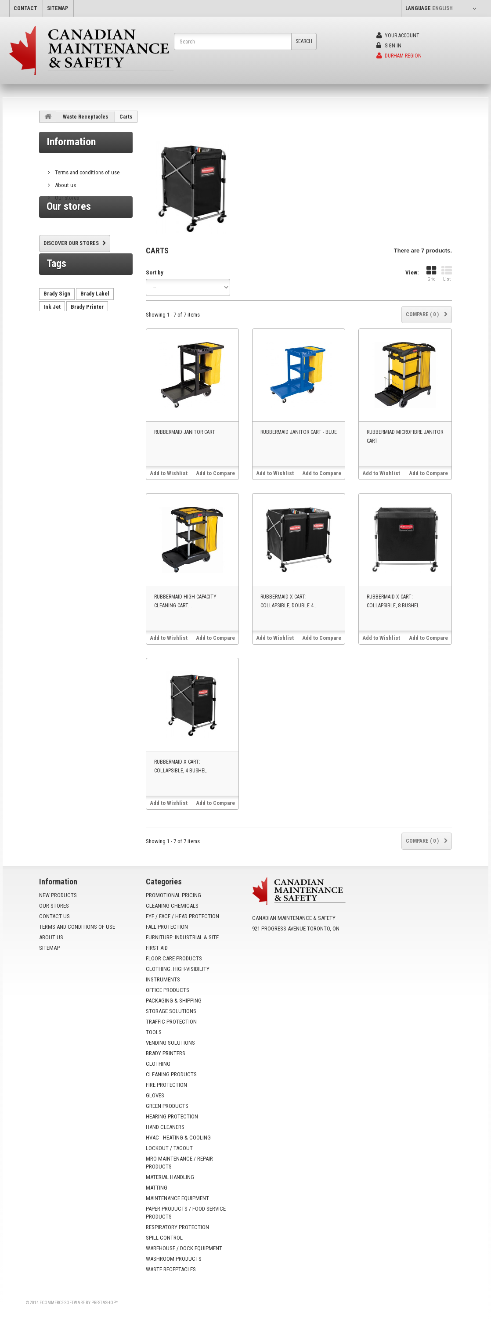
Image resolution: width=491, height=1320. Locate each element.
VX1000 (52, 376)
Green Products (167, 1106)
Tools (154, 1032)
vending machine (64, 349)
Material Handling (170, 1177)
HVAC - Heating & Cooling (178, 1137)
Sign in (388, 46)
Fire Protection (166, 1085)
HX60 (50, 363)
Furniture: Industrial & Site (182, 937)
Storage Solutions (171, 1011)
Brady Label (94, 323)
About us (65, 181)
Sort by (154, 272)
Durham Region (399, 56)
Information (71, 142)
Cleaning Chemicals (172, 905)
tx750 (73, 363)
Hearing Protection (172, 1116)
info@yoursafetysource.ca (306, 957)
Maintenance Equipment (177, 1198)
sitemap (57, 8)
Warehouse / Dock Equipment (184, 1248)
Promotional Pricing (173, 895)
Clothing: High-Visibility (177, 969)
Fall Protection (167, 926)
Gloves (155, 1095)
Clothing (158, 1063)
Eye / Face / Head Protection (182, 916)
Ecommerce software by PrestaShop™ (79, 1302)
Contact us (54, 916)
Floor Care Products (174, 958)
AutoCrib (107, 349)
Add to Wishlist (169, 473)
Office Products (167, 990)
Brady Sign (56, 323)
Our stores (66, 194)
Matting (156, 1187)
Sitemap (49, 948)
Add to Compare (215, 473)
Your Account (397, 35)
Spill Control (164, 1237)
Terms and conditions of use (86, 169)
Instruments (163, 979)
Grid (431, 274)
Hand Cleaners (165, 1127)
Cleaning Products (171, 1074)
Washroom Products (174, 1258)
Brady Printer (87, 336)
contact (25, 8)
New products (58, 895)
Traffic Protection (171, 1021)
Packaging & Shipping (174, 1000)
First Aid (157, 948)
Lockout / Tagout (169, 1148)
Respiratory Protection (177, 1227)
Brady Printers (165, 1053)
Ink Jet (52, 336)
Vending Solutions (170, 1042)
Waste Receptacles (85, 117)
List (446, 274)
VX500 (98, 363)
